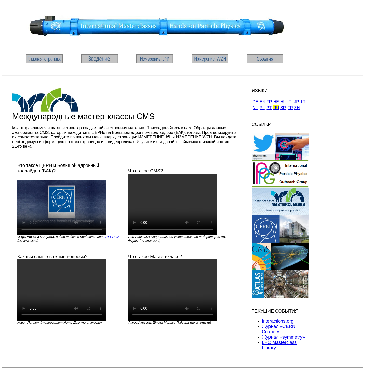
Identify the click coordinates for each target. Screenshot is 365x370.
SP (283, 108)
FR (269, 102)
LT (303, 102)
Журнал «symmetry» (283, 337)
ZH (297, 108)
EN (262, 102)
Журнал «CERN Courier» (278, 329)
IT (289, 102)
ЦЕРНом (112, 237)
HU (283, 102)
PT (269, 108)
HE (276, 102)
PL (262, 108)
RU (276, 108)
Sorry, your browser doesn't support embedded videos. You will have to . (61, 204)
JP (296, 102)
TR (290, 108)
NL (255, 108)
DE (255, 102)
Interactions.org (277, 321)
